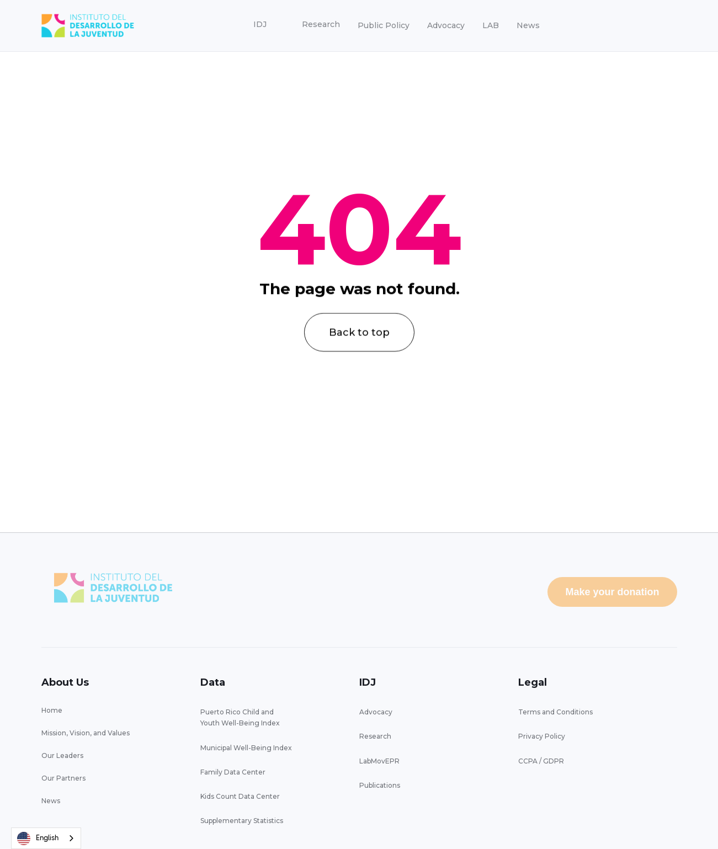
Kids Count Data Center (240, 796)
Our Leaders (62, 755)
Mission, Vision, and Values (85, 733)
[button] (260, 24)
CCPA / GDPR (541, 761)
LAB (490, 25)
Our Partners (63, 778)
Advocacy (446, 25)
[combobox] (46, 838)
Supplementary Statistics (241, 820)
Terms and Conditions (555, 712)
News (528, 25)
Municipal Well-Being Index (246, 748)
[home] (87, 26)
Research (375, 736)
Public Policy (383, 25)
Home (51, 710)
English (37, 838)
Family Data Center (232, 772)
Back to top (359, 346)
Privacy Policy (541, 736)
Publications (379, 785)
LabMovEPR (379, 761)
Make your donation (612, 591)
